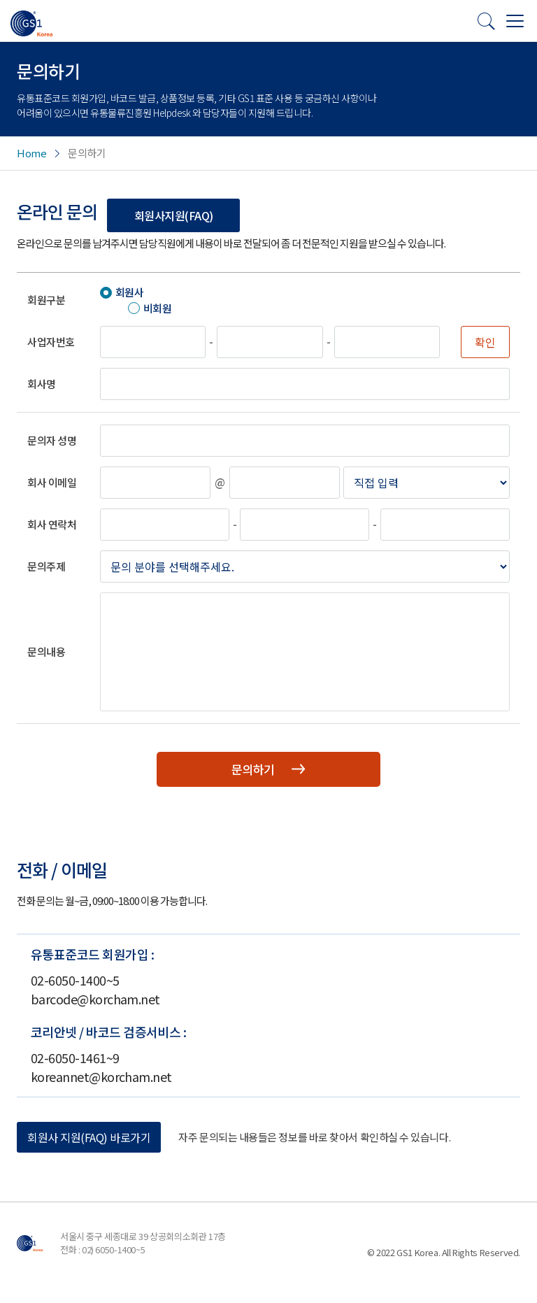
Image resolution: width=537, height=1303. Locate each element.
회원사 (129, 292)
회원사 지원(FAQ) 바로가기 (88, 1138)
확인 (485, 342)
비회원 (157, 308)
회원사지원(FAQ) (173, 215)
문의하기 (268, 770)
